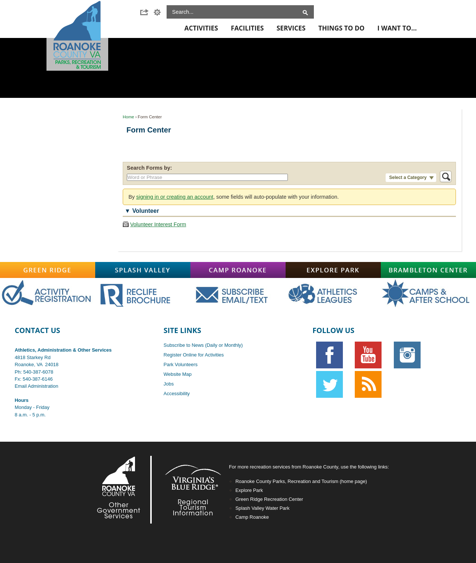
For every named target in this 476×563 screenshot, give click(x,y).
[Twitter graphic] (329, 384)
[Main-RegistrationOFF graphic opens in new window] (47, 294)
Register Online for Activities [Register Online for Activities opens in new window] (194, 355)
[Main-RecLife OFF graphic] (142, 293)
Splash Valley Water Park (262, 508)
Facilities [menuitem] (247, 28)
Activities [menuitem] (201, 28)
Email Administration (36, 386)
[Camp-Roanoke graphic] (238, 270)
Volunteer (145, 211)
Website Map (178, 374)
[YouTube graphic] (368, 355)
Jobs (169, 384)
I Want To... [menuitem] (397, 28)
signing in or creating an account (174, 197)
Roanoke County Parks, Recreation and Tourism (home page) (301, 481)
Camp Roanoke (252, 517)
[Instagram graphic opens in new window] (407, 355)
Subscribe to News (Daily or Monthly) (203, 345)
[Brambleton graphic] (428, 270)
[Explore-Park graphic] (333, 270)
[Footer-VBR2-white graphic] (187, 489)
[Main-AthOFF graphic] (333, 294)
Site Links (182, 330)
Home (128, 117)
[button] (146, 12)
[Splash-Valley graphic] (142, 270)
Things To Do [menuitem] (341, 28)
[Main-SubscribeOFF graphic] (238, 294)
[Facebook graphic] (329, 355)
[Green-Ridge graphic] (47, 270)
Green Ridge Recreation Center (269, 499)
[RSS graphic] (368, 384)
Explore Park (249, 490)
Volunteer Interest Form (158, 224)
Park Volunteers (180, 364)
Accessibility (177, 393)
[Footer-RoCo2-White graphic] (120, 489)
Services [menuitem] (291, 28)
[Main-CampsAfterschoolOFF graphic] (428, 294)
